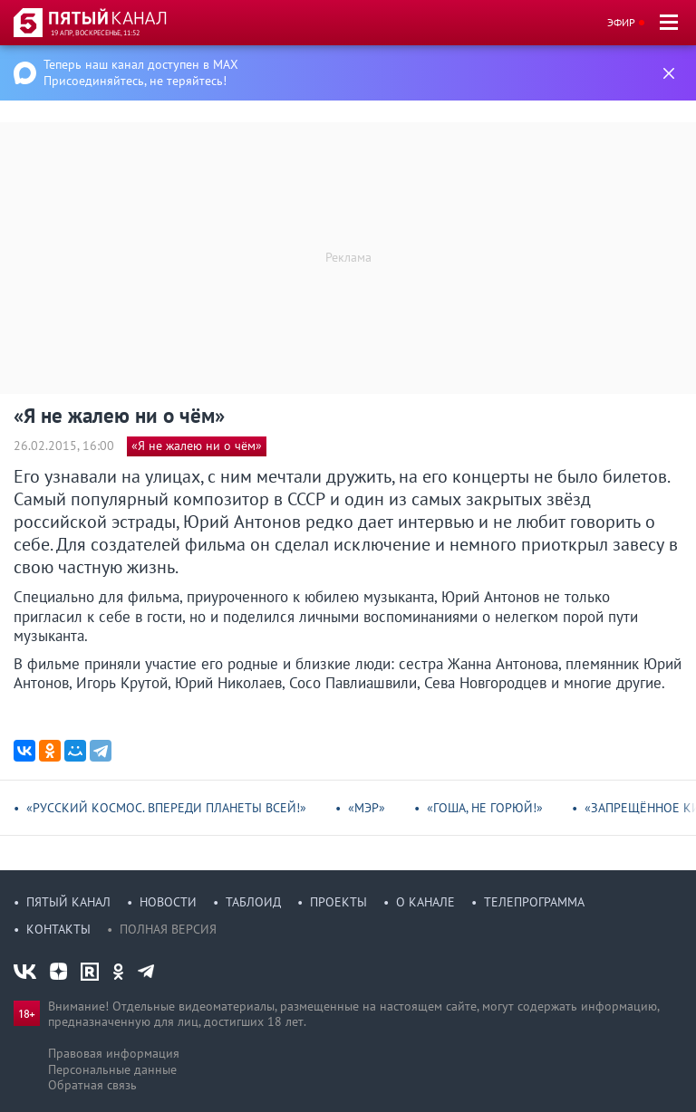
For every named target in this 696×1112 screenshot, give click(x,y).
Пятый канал (68, 902)
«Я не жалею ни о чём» (196, 445)
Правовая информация (113, 1053)
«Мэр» (366, 808)
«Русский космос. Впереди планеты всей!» (166, 808)
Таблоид (253, 902)
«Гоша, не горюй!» (485, 808)
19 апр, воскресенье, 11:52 (95, 32)
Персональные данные (112, 1069)
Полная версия (168, 929)
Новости (168, 902)
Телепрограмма (534, 902)
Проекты (338, 902)
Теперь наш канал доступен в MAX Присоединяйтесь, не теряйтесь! (141, 72)
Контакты (58, 929)
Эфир (621, 22)
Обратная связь (92, 1085)
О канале (425, 902)
